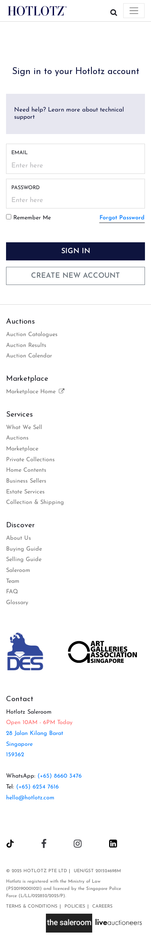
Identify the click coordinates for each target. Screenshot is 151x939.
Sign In (75, 251)
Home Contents (26, 470)
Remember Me (32, 218)
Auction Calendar (29, 356)
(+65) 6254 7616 (37, 787)
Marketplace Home (36, 392)
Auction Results (26, 346)
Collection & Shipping (35, 502)
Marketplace (22, 449)
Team (12, 581)
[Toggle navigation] (134, 10)
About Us (18, 538)
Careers (102, 906)
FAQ (12, 592)
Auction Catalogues (32, 335)
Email (19, 152)
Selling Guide (23, 560)
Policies (74, 906)
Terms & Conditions (32, 906)
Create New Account (75, 276)
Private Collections (30, 460)
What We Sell (24, 428)
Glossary (17, 603)
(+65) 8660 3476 (59, 776)
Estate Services (25, 492)
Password (25, 187)
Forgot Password (122, 218)
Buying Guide (24, 549)
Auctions (17, 438)
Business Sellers (26, 481)
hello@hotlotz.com (30, 798)
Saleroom (18, 571)
